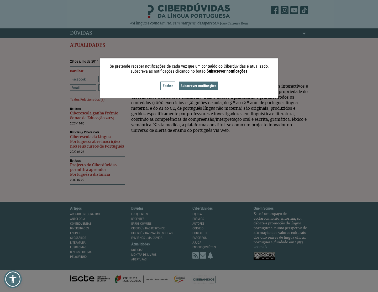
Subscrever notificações (198, 85)
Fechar (168, 85)
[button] (12, 279)
